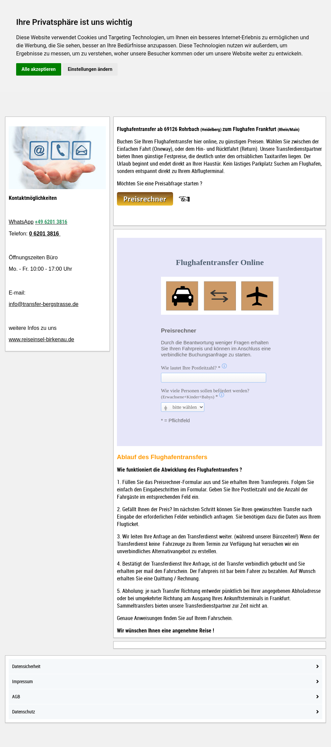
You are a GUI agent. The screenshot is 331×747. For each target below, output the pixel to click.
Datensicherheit (165, 666)
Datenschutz (165, 711)
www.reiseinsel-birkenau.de (41, 339)
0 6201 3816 (44, 233)
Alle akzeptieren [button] (39, 69)
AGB (165, 696)
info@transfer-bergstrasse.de (43, 304)
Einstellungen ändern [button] (90, 69)
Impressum (165, 681)
